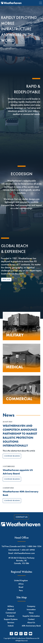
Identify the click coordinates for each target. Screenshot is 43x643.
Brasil (21, 587)
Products (10, 616)
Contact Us (21, 517)
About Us (31, 622)
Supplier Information (31, 616)
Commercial (11, 612)
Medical (10, 609)
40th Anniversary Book (31, 625)
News (31, 612)
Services (10, 622)
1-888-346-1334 (34, 546)
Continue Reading (12, 456)
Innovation (31, 609)
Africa (21, 583)
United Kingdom (21, 580)
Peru (21, 590)
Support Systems (10, 619)
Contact (31, 619)
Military (10, 606)
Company (31, 606)
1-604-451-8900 (27, 549)
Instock (11, 625)
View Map (6, 279)
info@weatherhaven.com (24, 553)
